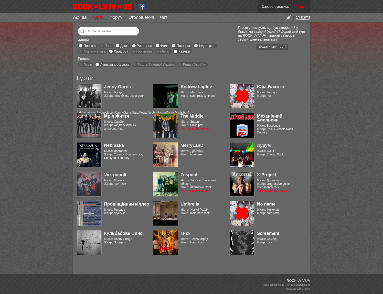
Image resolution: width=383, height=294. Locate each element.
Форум (116, 17)
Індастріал (207, 46)
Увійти (301, 7)
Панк (108, 46)
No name (266, 204)
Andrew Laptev (196, 86)
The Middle (192, 116)
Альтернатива (95, 51)
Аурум (264, 145)
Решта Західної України (156, 64)
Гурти (97, 17)
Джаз (124, 46)
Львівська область (114, 64)
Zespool (189, 174)
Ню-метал (144, 51)
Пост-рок (184, 46)
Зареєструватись (275, 7)
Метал (165, 51)
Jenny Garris (117, 86)
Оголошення (141, 17)
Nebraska (114, 145)
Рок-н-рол (144, 46)
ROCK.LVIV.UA (298, 281)
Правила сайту (294, 288)
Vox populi (115, 174)
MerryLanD (192, 145)
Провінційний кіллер (126, 204)
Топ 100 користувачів (298, 284)
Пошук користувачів (273, 284)
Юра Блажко (270, 86)
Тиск (185, 233)
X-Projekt (266, 174)
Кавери (184, 51)
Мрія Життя (116, 116)
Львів (88, 64)
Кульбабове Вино (123, 233)
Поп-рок (90, 46)
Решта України (194, 64)
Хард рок (121, 51)
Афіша (79, 17)
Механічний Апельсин (269, 118)
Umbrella (190, 204)
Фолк (164, 46)
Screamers (268, 233)
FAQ (307, 288)
